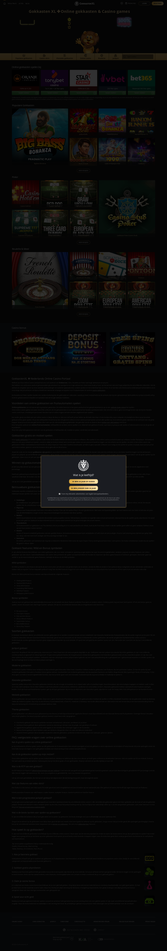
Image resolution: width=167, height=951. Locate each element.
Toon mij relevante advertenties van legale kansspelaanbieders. (85, 494)
